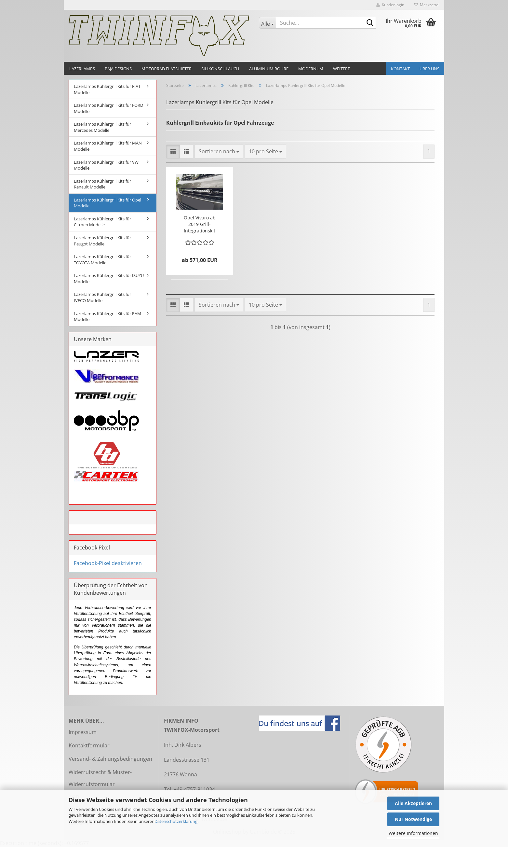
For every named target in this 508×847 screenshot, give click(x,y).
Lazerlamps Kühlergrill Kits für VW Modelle (106, 165)
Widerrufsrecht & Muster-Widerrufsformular (100, 778)
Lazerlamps (82, 69)
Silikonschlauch (220, 69)
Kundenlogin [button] (390, 4)
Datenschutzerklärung (175, 821)
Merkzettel (426, 4)
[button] (173, 152)
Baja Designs (118, 69)
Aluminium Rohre (268, 69)
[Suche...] (267, 23)
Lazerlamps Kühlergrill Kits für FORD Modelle (108, 108)
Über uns (429, 69)
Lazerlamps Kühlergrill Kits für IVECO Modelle (102, 297)
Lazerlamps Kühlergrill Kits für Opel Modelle (107, 203)
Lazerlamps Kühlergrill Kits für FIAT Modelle (107, 89)
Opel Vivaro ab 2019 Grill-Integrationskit (200, 224)
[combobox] (218, 152)
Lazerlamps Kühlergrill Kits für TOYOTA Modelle (102, 260)
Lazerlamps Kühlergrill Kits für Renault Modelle (102, 184)
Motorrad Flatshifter (166, 69)
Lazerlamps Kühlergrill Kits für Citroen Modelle (102, 222)
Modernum (310, 69)
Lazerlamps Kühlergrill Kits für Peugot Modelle (102, 241)
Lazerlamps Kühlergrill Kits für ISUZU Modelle (109, 278)
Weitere (341, 69)
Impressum (83, 732)
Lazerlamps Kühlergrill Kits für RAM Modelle (107, 317)
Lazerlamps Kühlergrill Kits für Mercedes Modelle (102, 127)
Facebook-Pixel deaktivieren (108, 563)
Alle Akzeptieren (413, 803)
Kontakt (400, 69)
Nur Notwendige (413, 819)
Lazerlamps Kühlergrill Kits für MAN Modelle (108, 146)
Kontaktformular (89, 745)
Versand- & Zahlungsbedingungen (110, 758)
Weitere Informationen (413, 833)
